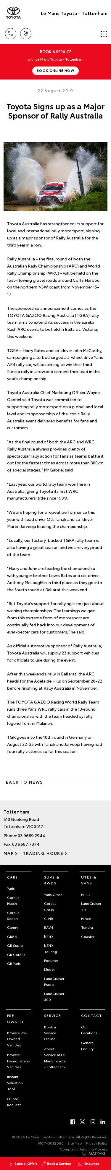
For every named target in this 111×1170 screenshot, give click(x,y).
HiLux (85, 894)
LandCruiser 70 (91, 906)
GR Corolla (16, 954)
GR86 (12, 936)
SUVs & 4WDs (51, 879)
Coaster (87, 936)
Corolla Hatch (13, 900)
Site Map (74, 1142)
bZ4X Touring (50, 948)
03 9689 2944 (31, 835)
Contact (91, 1015)
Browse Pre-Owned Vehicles (17, 1038)
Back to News (24, 782)
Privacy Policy (96, 1142)
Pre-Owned (15, 1018)
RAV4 (48, 927)
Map (9, 853)
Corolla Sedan (13, 915)
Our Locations (89, 1029)
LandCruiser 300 (54, 996)
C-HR (48, 918)
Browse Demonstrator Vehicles (18, 1060)
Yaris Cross (53, 894)
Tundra (87, 927)
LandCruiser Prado (54, 981)
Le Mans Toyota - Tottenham (74, 13)
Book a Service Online (50, 1032)
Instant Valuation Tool (15, 1082)
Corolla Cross (50, 906)
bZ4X (49, 936)
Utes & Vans (88, 879)
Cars (12, 876)
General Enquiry (87, 1045)
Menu (103, 33)
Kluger (49, 969)
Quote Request (14, 1101)
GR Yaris (14, 963)
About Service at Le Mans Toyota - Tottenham (55, 1057)
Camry (12, 927)
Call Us (10, 32)
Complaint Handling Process (83, 1148)
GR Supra (15, 945)
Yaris (11, 888)
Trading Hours (43, 853)
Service (52, 1015)
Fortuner (51, 960)
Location (25, 32)
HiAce (86, 918)
